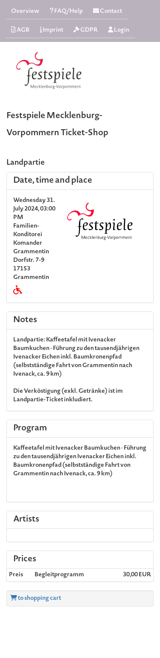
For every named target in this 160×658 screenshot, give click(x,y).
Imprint (51, 30)
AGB (20, 30)
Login (118, 30)
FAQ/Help (66, 11)
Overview (25, 11)
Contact (107, 11)
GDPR (85, 30)
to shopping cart (35, 598)
